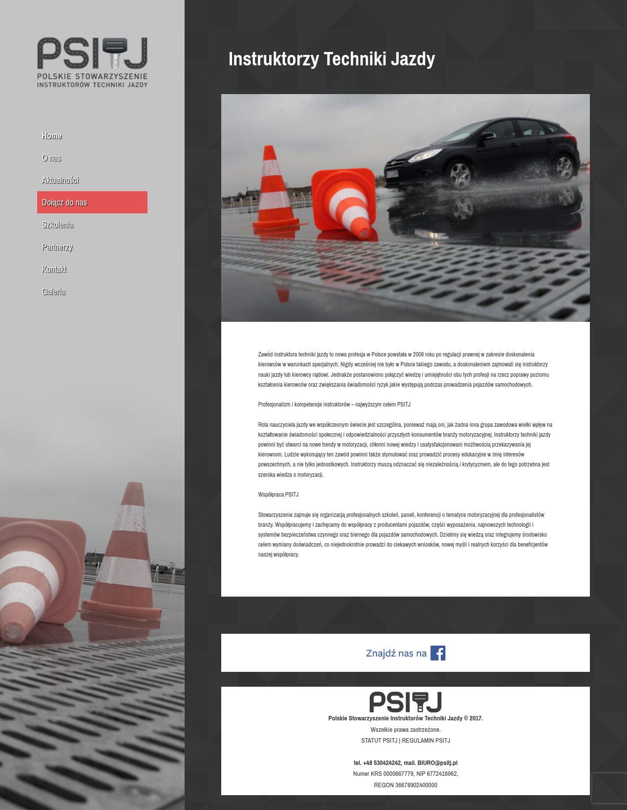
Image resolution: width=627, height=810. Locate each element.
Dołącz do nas (64, 202)
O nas (51, 157)
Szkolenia (57, 224)
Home (52, 135)
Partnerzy (57, 247)
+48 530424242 (382, 762)
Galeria (53, 291)
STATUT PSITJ (379, 740)
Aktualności (60, 180)
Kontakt (54, 269)
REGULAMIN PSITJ (426, 740)
